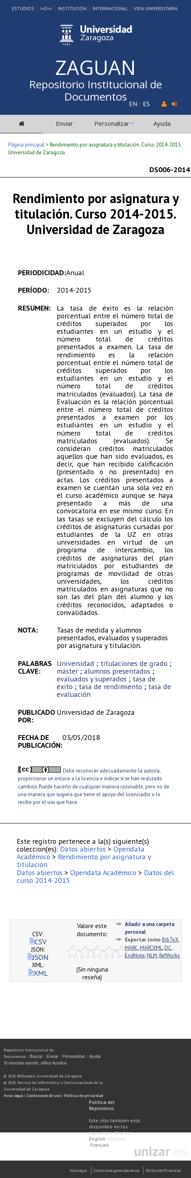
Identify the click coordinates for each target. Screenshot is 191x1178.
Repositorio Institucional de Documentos (95, 90)
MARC (131, 947)
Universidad (75, 663)
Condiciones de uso (43, 1095)
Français (99, 1145)
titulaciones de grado (133, 663)
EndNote (135, 955)
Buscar (36, 1056)
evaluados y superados (92, 678)
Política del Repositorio (102, 1105)
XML (38, 973)
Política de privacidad (83, 1095)
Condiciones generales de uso (116, 1170)
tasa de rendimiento (110, 686)
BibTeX (170, 939)
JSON (38, 957)
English (97, 1139)
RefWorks (169, 955)
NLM (152, 955)
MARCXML (151, 947)
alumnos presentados (117, 671)
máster (67, 671)
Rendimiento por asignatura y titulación (84, 860)
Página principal (26, 144)
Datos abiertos (83, 849)
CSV (38, 941)
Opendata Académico (103, 872)
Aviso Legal (78, 1170)
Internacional (110, 8)
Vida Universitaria (156, 8)
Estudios (23, 8)
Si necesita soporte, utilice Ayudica (35, 1063)
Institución (72, 8)
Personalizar (111, 123)
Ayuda (162, 123)
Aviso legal (13, 1095)
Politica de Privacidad (163, 1170)
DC (167, 947)
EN (133, 104)
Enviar (64, 123)
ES (146, 104)
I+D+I (46, 8)
